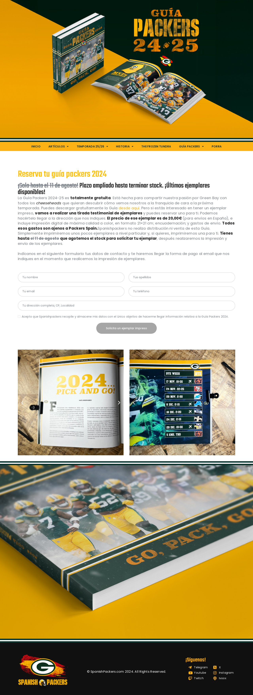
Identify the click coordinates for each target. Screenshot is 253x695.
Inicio (36, 146)
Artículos (58, 146)
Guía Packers (191, 146)
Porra (217, 146)
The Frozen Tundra (156, 146)
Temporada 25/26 (92, 146)
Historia (124, 146)
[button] (22, 402)
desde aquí (129, 208)
